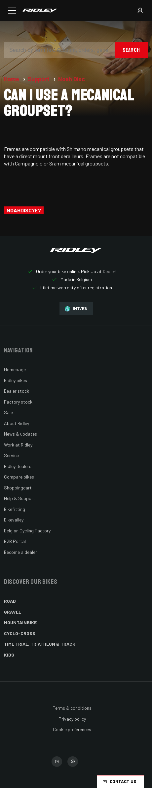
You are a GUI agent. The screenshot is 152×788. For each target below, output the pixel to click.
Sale (8, 412)
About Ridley (16, 423)
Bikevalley (13, 519)
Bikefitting (14, 509)
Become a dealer (20, 552)
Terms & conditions (72, 708)
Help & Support (19, 498)
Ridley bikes (15, 380)
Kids (9, 655)
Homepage (15, 369)
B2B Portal (15, 541)
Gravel (12, 612)
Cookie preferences (72, 729)
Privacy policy (72, 719)
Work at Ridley (18, 445)
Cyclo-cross (19, 633)
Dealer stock (16, 391)
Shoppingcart (18, 487)
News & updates (20, 434)
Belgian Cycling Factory (27, 530)
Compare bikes (19, 477)
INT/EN (76, 308)
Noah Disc (71, 79)
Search (131, 50)
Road (10, 601)
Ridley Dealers (17, 466)
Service (11, 455)
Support (39, 79)
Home (12, 79)
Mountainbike (20, 622)
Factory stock (18, 402)
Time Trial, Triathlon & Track (39, 644)
